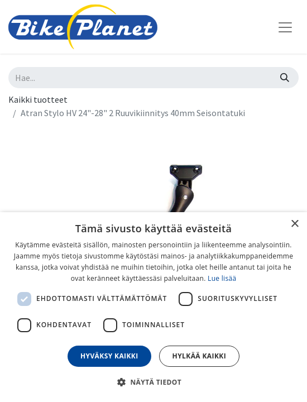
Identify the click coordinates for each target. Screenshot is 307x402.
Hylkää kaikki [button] (199, 356)
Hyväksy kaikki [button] (109, 356)
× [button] (294, 224)
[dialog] (153, 307)
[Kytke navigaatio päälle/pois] (285, 27)
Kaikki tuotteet (38, 99)
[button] (153, 382)
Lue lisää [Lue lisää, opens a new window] (222, 278)
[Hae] (285, 77)
